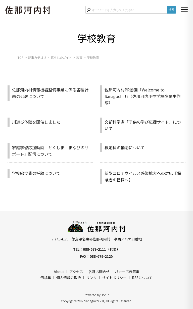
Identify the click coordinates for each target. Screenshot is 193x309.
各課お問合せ (99, 271)
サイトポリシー (114, 277)
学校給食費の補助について (36, 173)
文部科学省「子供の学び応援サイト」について (143, 125)
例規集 (45, 277)
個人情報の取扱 (68, 277)
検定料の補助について (125, 147)
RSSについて (142, 277)
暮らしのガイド (61, 57)
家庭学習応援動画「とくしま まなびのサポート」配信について (50, 150)
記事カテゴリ (37, 57)
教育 (79, 57)
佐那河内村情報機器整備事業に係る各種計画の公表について (50, 93)
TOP (21, 57)
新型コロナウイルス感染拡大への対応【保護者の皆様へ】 (143, 176)
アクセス (76, 271)
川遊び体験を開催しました (36, 122)
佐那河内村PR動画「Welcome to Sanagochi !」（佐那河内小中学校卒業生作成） (142, 96)
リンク (91, 277)
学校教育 (93, 57)
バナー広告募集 (127, 271)
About (59, 271)
